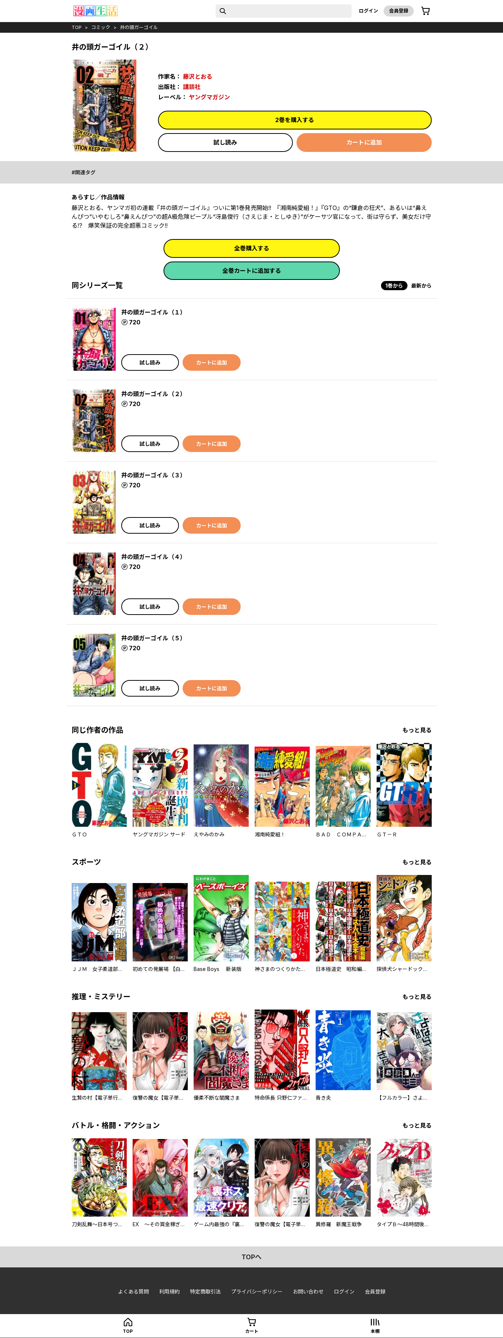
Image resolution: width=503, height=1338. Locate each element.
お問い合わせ (308, 1291)
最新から (421, 285)
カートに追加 (364, 142)
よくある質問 (133, 1291)
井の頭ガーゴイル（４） (153, 557)
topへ (251, 1257)
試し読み (225, 142)
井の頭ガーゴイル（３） (153, 475)
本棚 (375, 1331)
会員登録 (398, 11)
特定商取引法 (205, 1291)
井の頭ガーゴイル (139, 27)
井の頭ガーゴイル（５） (153, 638)
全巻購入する (251, 248)
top (77, 27)
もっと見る (417, 730)
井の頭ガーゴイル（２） (153, 394)
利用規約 (169, 1291)
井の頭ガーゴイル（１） (153, 312)
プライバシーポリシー (257, 1291)
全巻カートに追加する (251, 270)
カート (251, 1331)
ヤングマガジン (209, 97)
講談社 (192, 86)
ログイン (368, 11)
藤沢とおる (197, 76)
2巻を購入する (294, 120)
